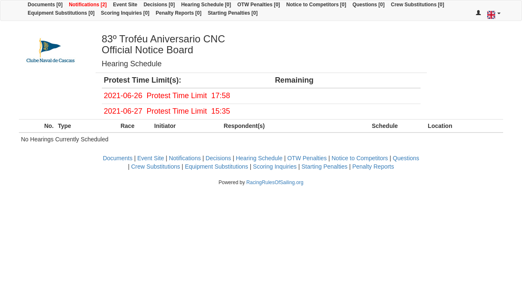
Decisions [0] (159, 5)
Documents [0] (45, 5)
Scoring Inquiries (274, 166)
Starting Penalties (324, 166)
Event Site (125, 5)
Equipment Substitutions (216, 166)
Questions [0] (368, 5)
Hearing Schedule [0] (206, 5)
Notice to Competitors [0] (316, 5)
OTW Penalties (307, 158)
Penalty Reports (373, 166)
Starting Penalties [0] (232, 13)
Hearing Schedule (259, 158)
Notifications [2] (87, 5)
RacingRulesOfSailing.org (274, 182)
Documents (117, 158)
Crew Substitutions (155, 166)
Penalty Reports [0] (178, 13)
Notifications (185, 158)
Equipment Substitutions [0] (61, 13)
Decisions (218, 158)
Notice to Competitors (360, 158)
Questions (406, 158)
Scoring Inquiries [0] (125, 13)
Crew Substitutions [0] (417, 5)
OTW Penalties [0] (258, 5)
